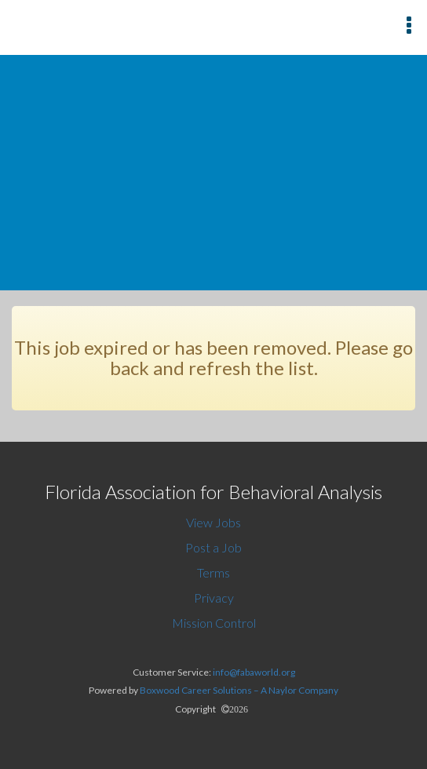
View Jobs (213, 522)
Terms (213, 572)
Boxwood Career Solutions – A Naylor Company (239, 690)
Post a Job (213, 547)
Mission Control (214, 622)
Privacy (214, 597)
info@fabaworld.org (254, 672)
